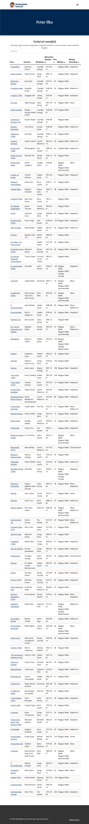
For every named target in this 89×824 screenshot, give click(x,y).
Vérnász (14, 361)
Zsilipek (14, 354)
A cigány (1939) (16, 95)
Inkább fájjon (16, 189)
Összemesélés (16, 312)
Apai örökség (16, 228)
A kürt (13, 213)
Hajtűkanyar (15, 556)
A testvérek (15, 67)
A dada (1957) (16, 777)
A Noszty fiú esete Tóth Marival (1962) (16, 722)
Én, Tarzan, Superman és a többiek (16, 329)
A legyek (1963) (16, 199)
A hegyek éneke (17, 88)
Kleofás (13, 493)
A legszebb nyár (17, 744)
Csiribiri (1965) (16, 648)
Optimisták (15, 428)
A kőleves (14, 751)
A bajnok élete (16, 785)
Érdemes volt (16, 319)
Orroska (14, 103)
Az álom (14, 235)
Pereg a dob (15, 421)
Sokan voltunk (16, 74)
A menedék (15, 729)
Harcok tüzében (17, 549)
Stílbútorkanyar (17, 414)
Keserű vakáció (16, 508)
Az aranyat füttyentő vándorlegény (16, 259)
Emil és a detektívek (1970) (15, 597)
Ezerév (13, 573)
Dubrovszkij (15, 638)
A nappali (14, 712)
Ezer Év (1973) (16, 580)
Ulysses (14, 368)
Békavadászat (16, 669)
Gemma (14, 563)
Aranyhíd (14, 281)
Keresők (14, 500)
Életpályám (15, 339)
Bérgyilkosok (16, 676)
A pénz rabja (15, 705)
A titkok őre (15, 684)
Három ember (16, 534)
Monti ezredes (16, 110)
